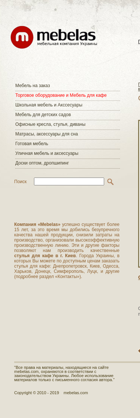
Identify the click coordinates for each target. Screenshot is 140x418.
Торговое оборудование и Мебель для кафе (61, 95)
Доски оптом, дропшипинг (42, 163)
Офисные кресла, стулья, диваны (50, 124)
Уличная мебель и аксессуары (46, 153)
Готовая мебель (31, 143)
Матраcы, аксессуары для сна (46, 134)
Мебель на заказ (32, 85)
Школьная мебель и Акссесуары (49, 105)
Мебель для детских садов (43, 114)
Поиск (20, 181)
